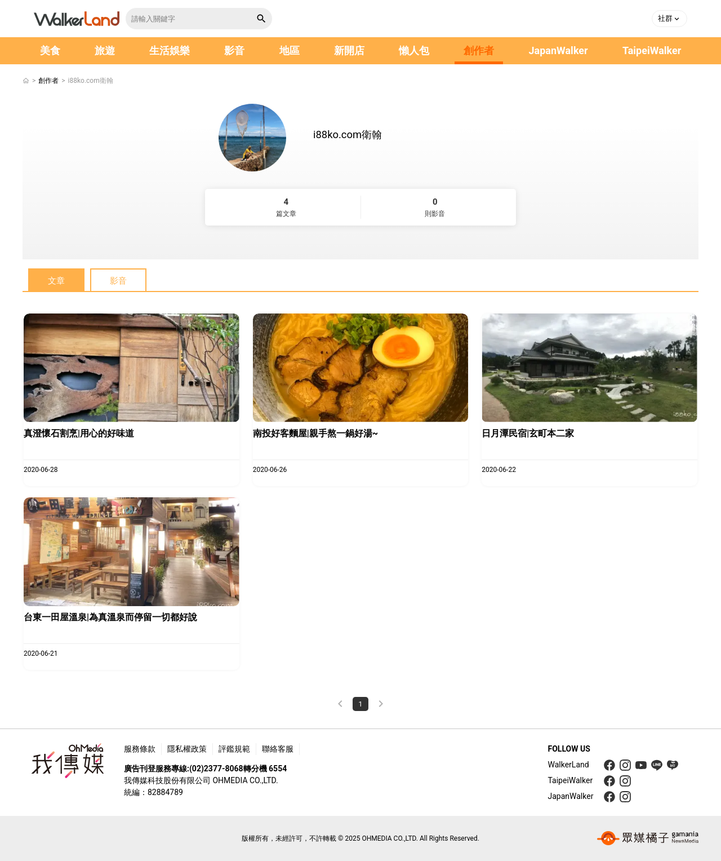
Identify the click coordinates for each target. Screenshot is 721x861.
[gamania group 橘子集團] (647, 838)
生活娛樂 (169, 50)
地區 (289, 50)
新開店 (349, 50)
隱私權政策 (187, 748)
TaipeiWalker (651, 50)
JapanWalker (558, 50)
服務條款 (139, 748)
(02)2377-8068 (216, 768)
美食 (50, 50)
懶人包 (414, 50)
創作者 (479, 50)
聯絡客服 (277, 748)
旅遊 (105, 50)
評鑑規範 (234, 748)
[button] (669, 18)
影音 (234, 50)
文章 (56, 281)
